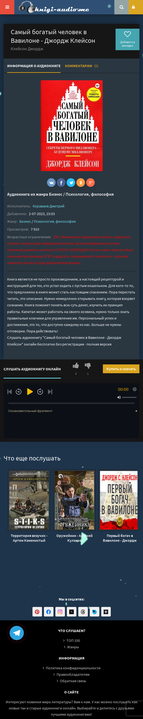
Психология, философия (90, 194)
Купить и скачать (121, 368)
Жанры (73, 646)
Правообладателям (73, 674)
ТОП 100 (73, 640)
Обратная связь (73, 680)
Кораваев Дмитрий (48, 206)
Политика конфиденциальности (73, 667)
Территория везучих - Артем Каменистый (29, 538)
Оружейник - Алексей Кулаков (74, 538)
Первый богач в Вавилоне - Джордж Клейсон (120, 538)
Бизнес (55, 194)
